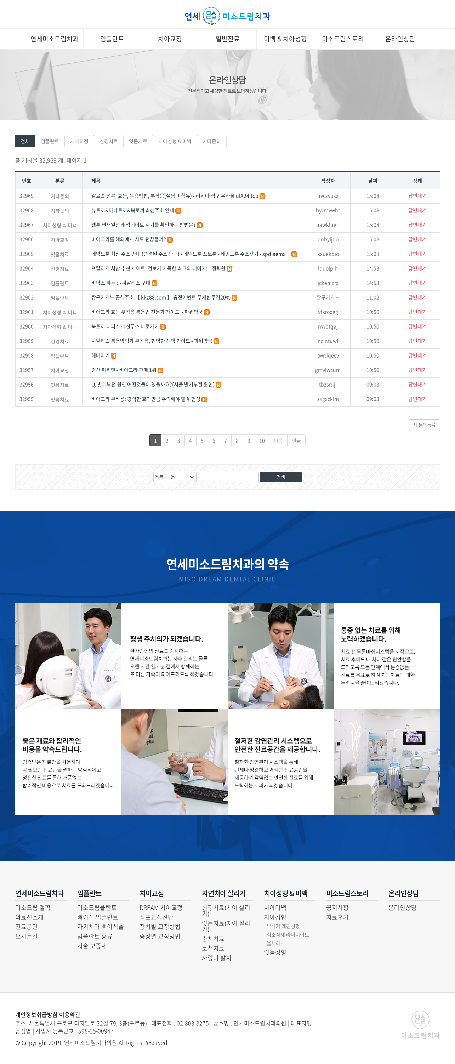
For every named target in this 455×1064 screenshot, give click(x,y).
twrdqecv (328, 355)
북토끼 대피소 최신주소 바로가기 (125, 326)
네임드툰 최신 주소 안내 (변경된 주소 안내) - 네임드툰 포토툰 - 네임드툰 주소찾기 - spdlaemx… (191, 253)
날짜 (372, 180)
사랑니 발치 (217, 958)
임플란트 (112, 39)
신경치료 (108, 140)
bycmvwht (328, 210)
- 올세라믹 (274, 942)
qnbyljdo (328, 239)
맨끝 (296, 440)
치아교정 (170, 39)
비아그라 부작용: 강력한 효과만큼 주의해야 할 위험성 (146, 398)
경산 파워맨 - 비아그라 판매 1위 (124, 369)
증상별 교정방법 (160, 936)
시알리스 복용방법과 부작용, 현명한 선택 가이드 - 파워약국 (152, 340)
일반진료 (228, 39)
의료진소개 (29, 917)
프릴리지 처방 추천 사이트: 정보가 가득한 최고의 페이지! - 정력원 (159, 268)
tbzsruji (328, 384)
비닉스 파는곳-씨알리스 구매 (121, 282)
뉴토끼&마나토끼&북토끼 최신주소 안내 (133, 210)
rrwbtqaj (328, 326)
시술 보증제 (92, 946)
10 (262, 440)
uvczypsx (328, 195)
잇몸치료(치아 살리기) (226, 926)
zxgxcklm (328, 398)
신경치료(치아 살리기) (226, 910)
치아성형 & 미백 (175, 140)
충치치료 (213, 938)
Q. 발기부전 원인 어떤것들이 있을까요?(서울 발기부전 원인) (153, 384)
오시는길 (26, 936)
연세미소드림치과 (54, 39)
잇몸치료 (138, 140)
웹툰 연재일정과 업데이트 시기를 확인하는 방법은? (144, 224)
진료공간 (26, 926)
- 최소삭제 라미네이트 (286, 934)
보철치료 (213, 948)
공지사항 (337, 907)
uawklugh (328, 224)
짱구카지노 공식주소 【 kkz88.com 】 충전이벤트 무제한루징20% (161, 297)
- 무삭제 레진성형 (282, 925)
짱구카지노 (328, 297)
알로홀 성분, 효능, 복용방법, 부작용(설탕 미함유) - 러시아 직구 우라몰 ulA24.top (175, 195)
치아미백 (275, 907)
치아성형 (275, 917)
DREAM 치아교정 (161, 907)
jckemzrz (328, 282)
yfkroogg (328, 311)
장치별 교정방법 (160, 926)
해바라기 (101, 355)
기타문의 (212, 140)
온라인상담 (400, 39)
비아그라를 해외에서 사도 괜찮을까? (129, 239)
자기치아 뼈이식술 (100, 926)
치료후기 (337, 917)
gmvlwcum (328, 369)
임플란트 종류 (95, 936)
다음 (278, 440)
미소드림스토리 (343, 39)
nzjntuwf (328, 340)
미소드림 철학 (33, 907)
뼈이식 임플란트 (97, 917)
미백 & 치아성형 (285, 39)
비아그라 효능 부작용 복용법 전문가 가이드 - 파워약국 (147, 311)
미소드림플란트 (97, 907)
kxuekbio (328, 253)
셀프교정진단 (157, 917)
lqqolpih (328, 268)
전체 (25, 140)
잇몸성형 (275, 952)
